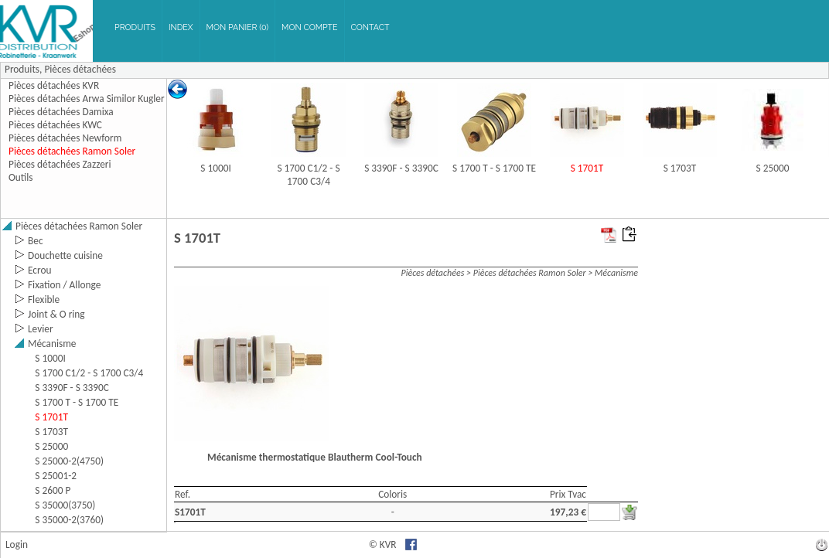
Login (16, 544)
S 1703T (680, 168)
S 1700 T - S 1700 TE (494, 168)
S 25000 (773, 168)
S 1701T (587, 168)
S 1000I (215, 168)
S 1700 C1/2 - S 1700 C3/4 (308, 175)
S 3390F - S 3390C (401, 168)
